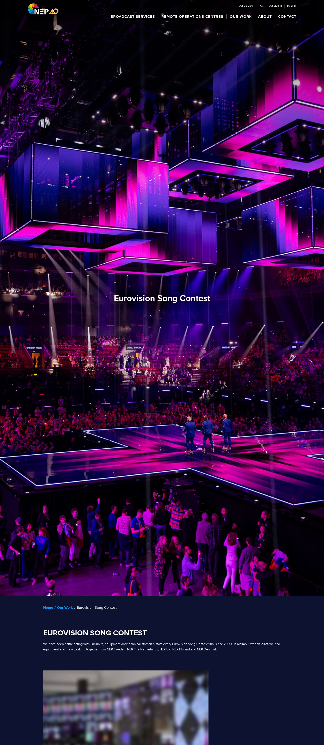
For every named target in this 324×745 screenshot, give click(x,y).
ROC (261, 6)
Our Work (65, 607)
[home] (43, 9)
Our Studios (275, 6)
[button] (132, 16)
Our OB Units (246, 6)
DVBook (291, 6)
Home (48, 607)
